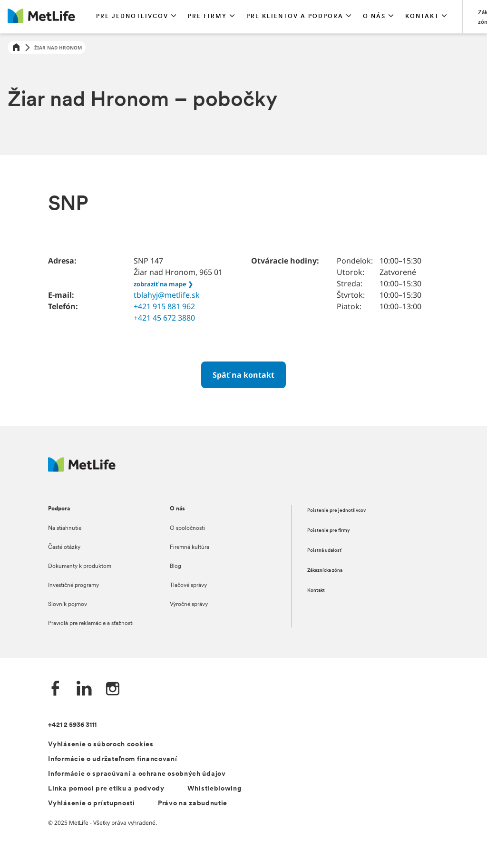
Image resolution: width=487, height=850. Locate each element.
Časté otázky (64, 547)
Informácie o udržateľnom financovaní (112, 759)
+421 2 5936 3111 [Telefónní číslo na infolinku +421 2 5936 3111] (72, 725)
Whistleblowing (214, 788)
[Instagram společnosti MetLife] (112, 689)
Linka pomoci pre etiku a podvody (106, 788)
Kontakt (316, 590)
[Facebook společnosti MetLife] (55, 689)
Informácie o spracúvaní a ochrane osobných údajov (136, 774)
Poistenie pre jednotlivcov (336, 510)
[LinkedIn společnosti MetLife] (84, 689)
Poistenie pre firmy (328, 530)
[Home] (16, 47)
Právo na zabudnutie (192, 803)
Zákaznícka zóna (324, 570)
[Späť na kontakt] (243, 374)
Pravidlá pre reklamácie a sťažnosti (91, 623)
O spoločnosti (187, 528)
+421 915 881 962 (164, 306)
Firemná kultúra (189, 547)
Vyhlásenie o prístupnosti (91, 803)
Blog (175, 566)
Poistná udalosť (324, 550)
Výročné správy (189, 604)
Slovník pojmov (67, 604)
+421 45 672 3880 (164, 318)
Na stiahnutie (64, 528)
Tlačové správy (188, 585)
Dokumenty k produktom (79, 566)
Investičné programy (73, 585)
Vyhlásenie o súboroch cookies (100, 744)
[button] (136, 16)
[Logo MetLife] (82, 469)
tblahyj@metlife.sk (167, 295)
